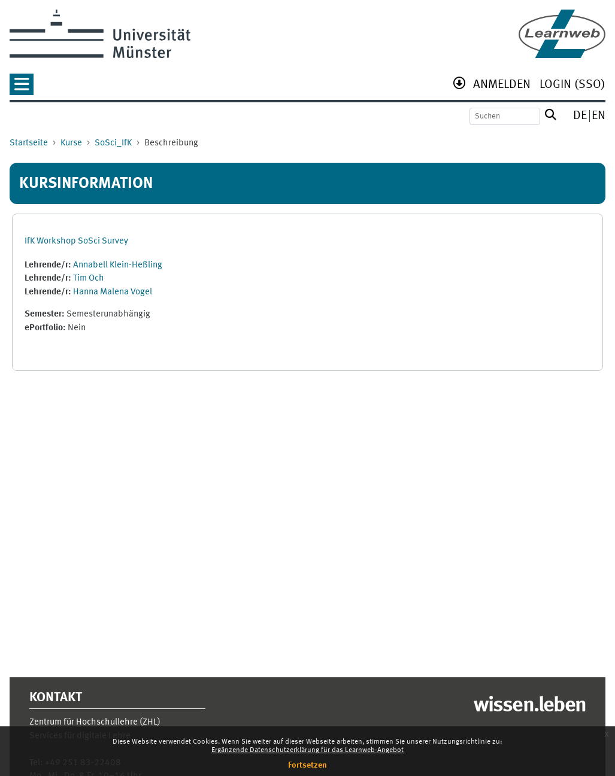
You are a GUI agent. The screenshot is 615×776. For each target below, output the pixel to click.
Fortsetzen (307, 765)
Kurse (71, 143)
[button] (22, 88)
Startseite (29, 143)
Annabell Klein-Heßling (117, 265)
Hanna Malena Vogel (112, 292)
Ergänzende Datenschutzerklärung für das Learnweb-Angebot (307, 750)
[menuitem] (502, 85)
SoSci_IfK (113, 143)
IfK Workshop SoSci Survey (76, 241)
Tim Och (88, 278)
